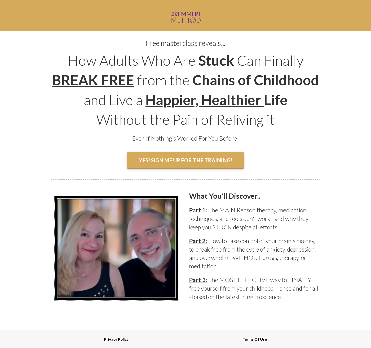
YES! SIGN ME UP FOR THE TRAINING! (185, 160)
